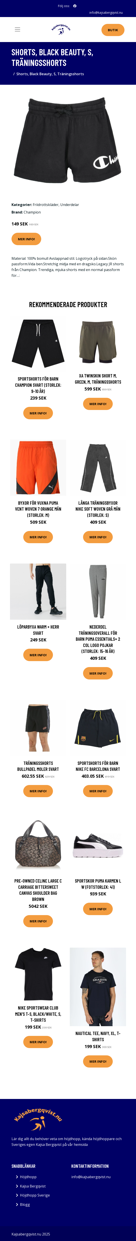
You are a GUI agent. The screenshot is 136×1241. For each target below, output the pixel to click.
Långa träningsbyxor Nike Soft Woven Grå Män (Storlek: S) (98, 509)
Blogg (25, 1204)
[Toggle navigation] (17, 29)
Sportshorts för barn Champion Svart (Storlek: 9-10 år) (38, 385)
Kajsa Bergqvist (33, 1186)
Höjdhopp (28, 1176)
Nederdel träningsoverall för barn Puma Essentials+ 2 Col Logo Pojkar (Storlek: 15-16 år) (98, 639)
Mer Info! (26, 239)
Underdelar (69, 204)
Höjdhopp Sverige (35, 1195)
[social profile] (75, 6)
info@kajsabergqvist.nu (106, 12)
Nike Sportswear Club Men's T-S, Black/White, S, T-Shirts (38, 1014)
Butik (113, 30)
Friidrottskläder (45, 204)
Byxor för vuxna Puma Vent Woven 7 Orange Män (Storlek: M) (38, 509)
